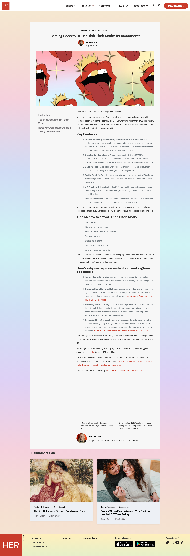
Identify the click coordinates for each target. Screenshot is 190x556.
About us (85, 5)
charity (91, 352)
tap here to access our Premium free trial (124, 370)
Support (70, 5)
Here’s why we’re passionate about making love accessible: (54, 130)
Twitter (134, 441)
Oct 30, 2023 (54, 516)
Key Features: (44, 115)
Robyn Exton (92, 42)
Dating (103, 507)
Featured (84, 30)
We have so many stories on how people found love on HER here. (121, 331)
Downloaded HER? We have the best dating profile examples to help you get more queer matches (135, 426)
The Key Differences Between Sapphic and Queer (60, 511)
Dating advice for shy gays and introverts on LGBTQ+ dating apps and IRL (96, 426)
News (91, 30)
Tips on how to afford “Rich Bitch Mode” (53, 122)
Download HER (176, 6)
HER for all (105, 5)
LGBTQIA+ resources (132, 5)
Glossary (46, 507)
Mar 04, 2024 (121, 519)
